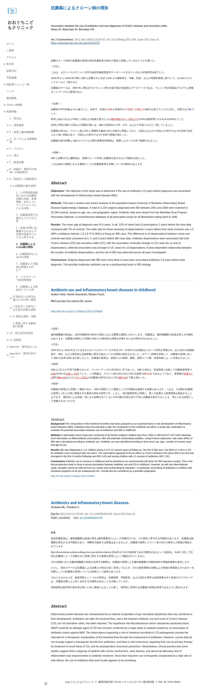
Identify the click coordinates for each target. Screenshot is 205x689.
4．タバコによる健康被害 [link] (23, 140)
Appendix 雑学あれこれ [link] (23, 346)
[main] (123, 8)
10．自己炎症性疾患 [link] (21, 333)
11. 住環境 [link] (15, 339)
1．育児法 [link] (15, 118)
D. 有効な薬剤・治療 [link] (24, 316)
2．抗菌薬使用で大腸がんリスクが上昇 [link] (27, 218)
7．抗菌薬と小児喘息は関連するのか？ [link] (27, 267)
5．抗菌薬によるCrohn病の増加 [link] (25, 245)
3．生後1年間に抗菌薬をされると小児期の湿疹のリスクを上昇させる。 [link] (26, 232)
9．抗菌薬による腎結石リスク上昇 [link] (27, 288)
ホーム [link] (10, 43)
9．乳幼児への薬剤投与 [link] (23, 178)
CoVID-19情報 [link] (14, 104)
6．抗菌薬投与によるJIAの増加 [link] (27, 255)
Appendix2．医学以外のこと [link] (23, 355)
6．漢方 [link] (14, 155)
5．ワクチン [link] (17, 148)
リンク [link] (10, 91)
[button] (201, 4)
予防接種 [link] (11, 77)
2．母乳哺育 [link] (17, 125)
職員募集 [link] (11, 98)
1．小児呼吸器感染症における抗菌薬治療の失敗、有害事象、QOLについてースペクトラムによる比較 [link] (27, 200)
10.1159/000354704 (91, 518)
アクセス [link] (11, 57)
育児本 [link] (10, 64)
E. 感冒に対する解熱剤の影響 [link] (24, 325)
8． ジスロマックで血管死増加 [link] (26, 278)
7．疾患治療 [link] (17, 162)
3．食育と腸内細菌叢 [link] (22, 132)
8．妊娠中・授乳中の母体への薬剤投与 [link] (23, 170)
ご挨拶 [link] (10, 50)
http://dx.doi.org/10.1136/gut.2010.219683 (76, 311)
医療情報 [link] (11, 111)
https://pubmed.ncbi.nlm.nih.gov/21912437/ (75, 43)
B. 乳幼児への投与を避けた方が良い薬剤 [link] (24, 298)
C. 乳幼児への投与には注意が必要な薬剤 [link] (24, 308)
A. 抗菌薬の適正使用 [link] (24, 185)
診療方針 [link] (11, 70)
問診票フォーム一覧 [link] (17, 84)
